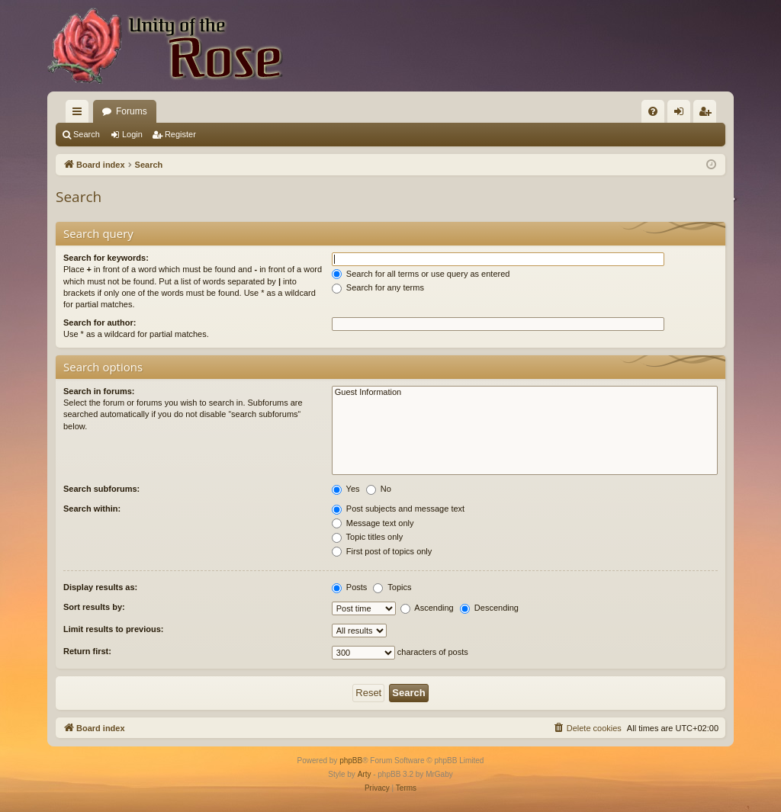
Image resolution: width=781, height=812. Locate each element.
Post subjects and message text (398, 508)
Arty (364, 774)
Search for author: (99, 322)
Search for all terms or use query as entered (421, 273)
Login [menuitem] (682, 114)
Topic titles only (367, 536)
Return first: (87, 651)
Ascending (427, 607)
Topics (392, 587)
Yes (346, 488)
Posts (350, 587)
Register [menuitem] (708, 114)
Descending (489, 607)
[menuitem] (652, 111)
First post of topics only (382, 551)
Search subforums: (101, 488)
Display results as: (100, 587)
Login (132, 134)
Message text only (373, 523)
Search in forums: (99, 391)
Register (180, 134)
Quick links (80, 114)
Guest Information (524, 392)
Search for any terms (378, 287)
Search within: (92, 508)
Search (86, 134)
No (378, 488)
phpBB (350, 760)
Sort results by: (94, 606)
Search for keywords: (106, 257)
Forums (131, 111)
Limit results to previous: (113, 629)
